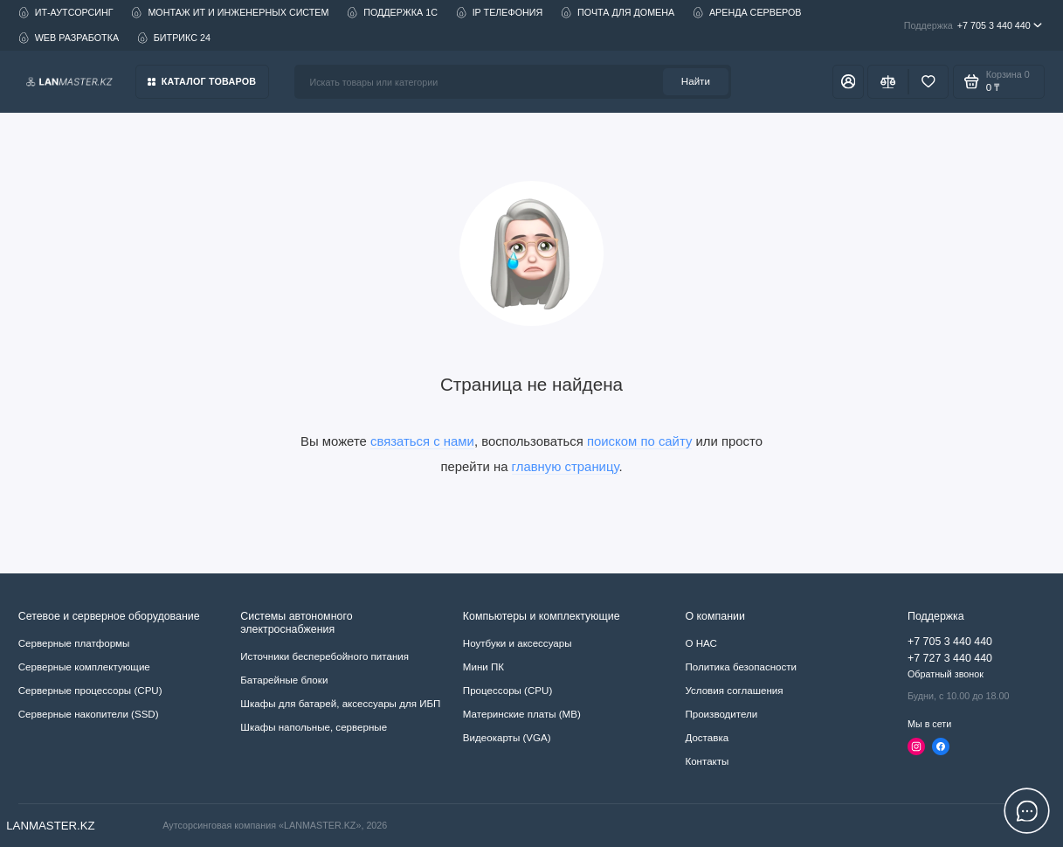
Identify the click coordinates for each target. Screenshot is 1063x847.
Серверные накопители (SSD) (88, 714)
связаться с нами (422, 441)
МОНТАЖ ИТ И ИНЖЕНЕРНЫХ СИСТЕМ (229, 12)
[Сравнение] (888, 81)
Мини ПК (483, 667)
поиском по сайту (639, 441)
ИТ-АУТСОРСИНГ (66, 12)
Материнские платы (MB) (522, 714)
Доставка (706, 737)
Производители (721, 714)
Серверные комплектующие (84, 667)
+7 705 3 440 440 (973, 25)
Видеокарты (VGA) (507, 737)
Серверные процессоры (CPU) (90, 690)
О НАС (700, 643)
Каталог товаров (202, 81)
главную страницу (565, 467)
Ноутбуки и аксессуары (517, 643)
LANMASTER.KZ (51, 825)
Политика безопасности (741, 667)
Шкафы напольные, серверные (313, 727)
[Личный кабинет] (848, 81)
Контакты (706, 761)
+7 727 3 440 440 (950, 658)
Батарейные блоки (284, 680)
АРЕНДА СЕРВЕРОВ (747, 12)
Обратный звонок (946, 674)
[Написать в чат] (1027, 811)
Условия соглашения (734, 690)
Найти (695, 81)
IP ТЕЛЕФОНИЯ (499, 12)
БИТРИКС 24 (174, 38)
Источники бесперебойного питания (324, 656)
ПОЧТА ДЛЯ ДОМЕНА (617, 12)
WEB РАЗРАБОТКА (68, 38)
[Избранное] (929, 81)
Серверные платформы (74, 643)
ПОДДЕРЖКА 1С (392, 12)
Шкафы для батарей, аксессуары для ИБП (340, 703)
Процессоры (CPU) (507, 690)
